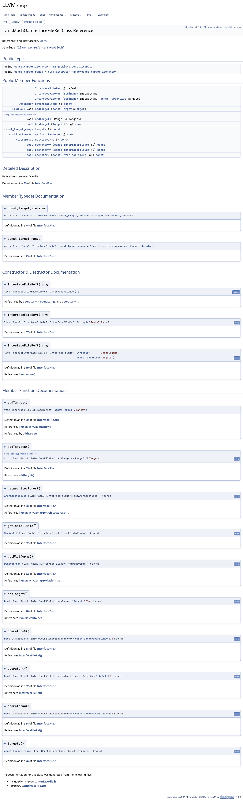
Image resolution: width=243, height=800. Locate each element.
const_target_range (28, 71)
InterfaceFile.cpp (48, 420)
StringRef (71, 93)
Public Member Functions (210, 27)
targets (40, 129)
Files (90, 14)
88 (27, 648)
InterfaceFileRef (33, 21)
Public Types (190, 27)
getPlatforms (44, 139)
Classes (76, 14)
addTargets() (31, 433)
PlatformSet (24, 139)
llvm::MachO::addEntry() (35, 426)
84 (27, 723)
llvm (4, 21)
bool (30, 124)
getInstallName (46, 104)
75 (27, 256)
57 (27, 332)
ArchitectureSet (21, 134)
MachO (16, 21)
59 (27, 367)
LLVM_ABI (18, 109)
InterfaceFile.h (44, 183)
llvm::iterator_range (64, 71)
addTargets (43, 119)
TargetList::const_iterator (73, 66)
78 (27, 506)
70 (27, 611)
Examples (103, 14)
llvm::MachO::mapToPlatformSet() (41, 580)
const (104, 98)
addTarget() (26, 475)
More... (43, 41)
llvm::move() (27, 374)
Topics (41, 14)
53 (25, 183)
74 (27, 225)
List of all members (233, 27)
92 (27, 686)
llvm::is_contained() (31, 618)
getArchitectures (48, 134)
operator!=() (31, 301)
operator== (43, 144)
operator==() (70, 301)
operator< (42, 155)
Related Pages (27, 14)
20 (27, 420)
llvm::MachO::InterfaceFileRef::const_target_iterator (51, 215)
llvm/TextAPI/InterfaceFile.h (40, 47)
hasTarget (42, 124)
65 (27, 468)
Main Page (9, 14)
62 (27, 543)
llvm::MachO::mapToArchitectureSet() (43, 512)
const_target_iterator (31, 66)
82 (27, 573)
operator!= (43, 150)
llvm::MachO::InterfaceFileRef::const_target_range (49, 246)
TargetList (118, 98)
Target (67, 109)
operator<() (47, 301)
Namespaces (57, 14)
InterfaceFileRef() (30, 655)
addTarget (42, 109)
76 (27, 761)
